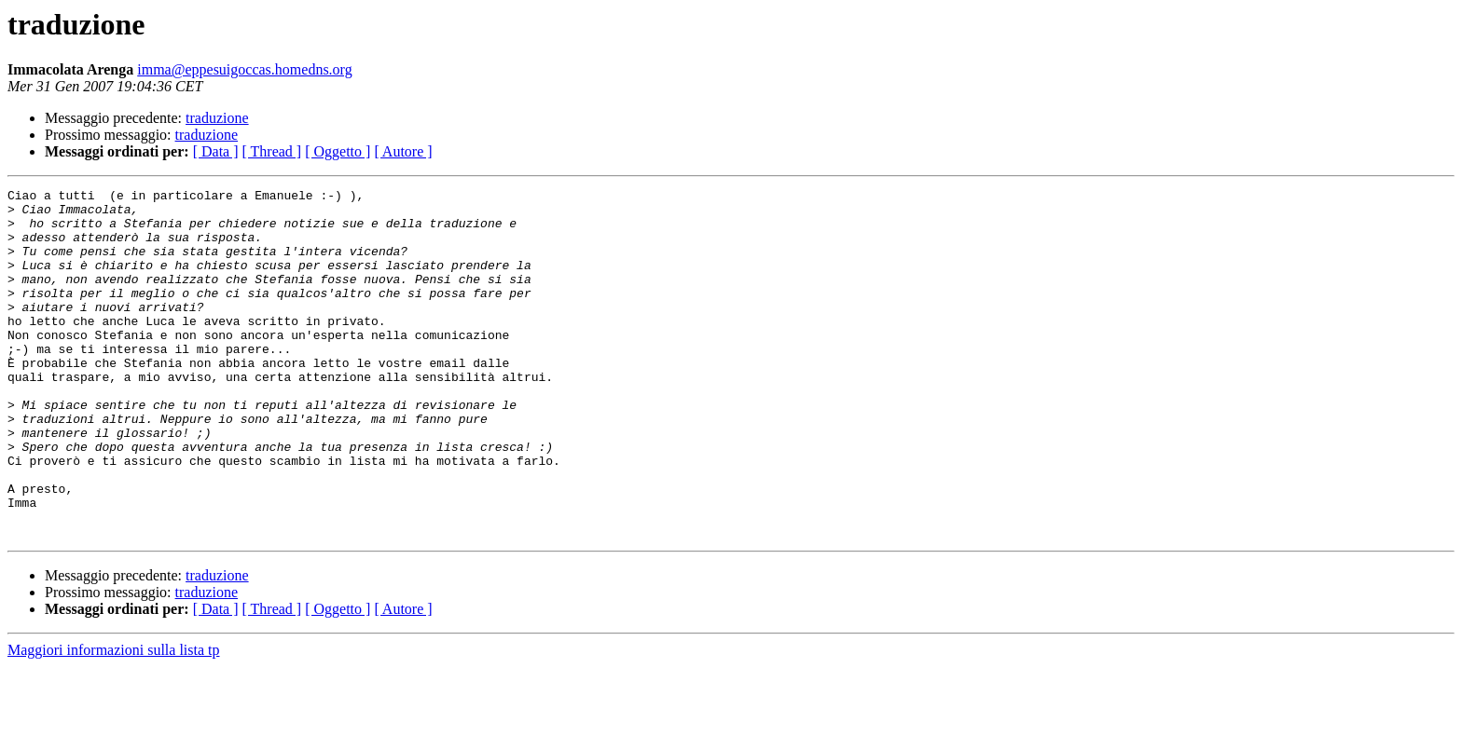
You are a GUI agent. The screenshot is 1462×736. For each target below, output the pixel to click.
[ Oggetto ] (337, 151)
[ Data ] (216, 151)
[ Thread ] (272, 151)
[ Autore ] (403, 151)
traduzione (217, 118)
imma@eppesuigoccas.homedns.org (244, 69)
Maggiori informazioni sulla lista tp (113, 720)
